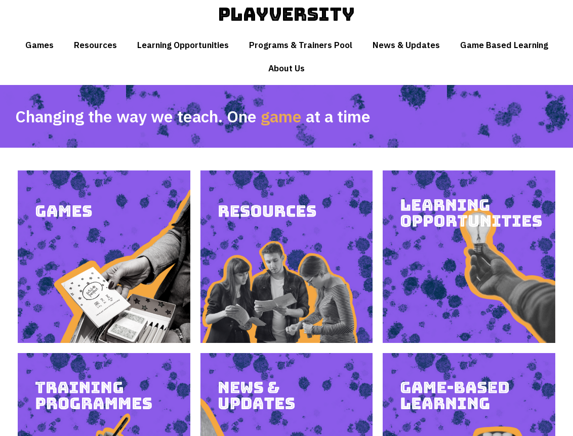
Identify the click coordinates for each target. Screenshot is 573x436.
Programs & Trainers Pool (300, 45)
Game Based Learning (504, 45)
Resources (95, 45)
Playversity (286, 14)
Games (39, 45)
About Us (286, 68)
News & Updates (406, 45)
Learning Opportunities (183, 45)
